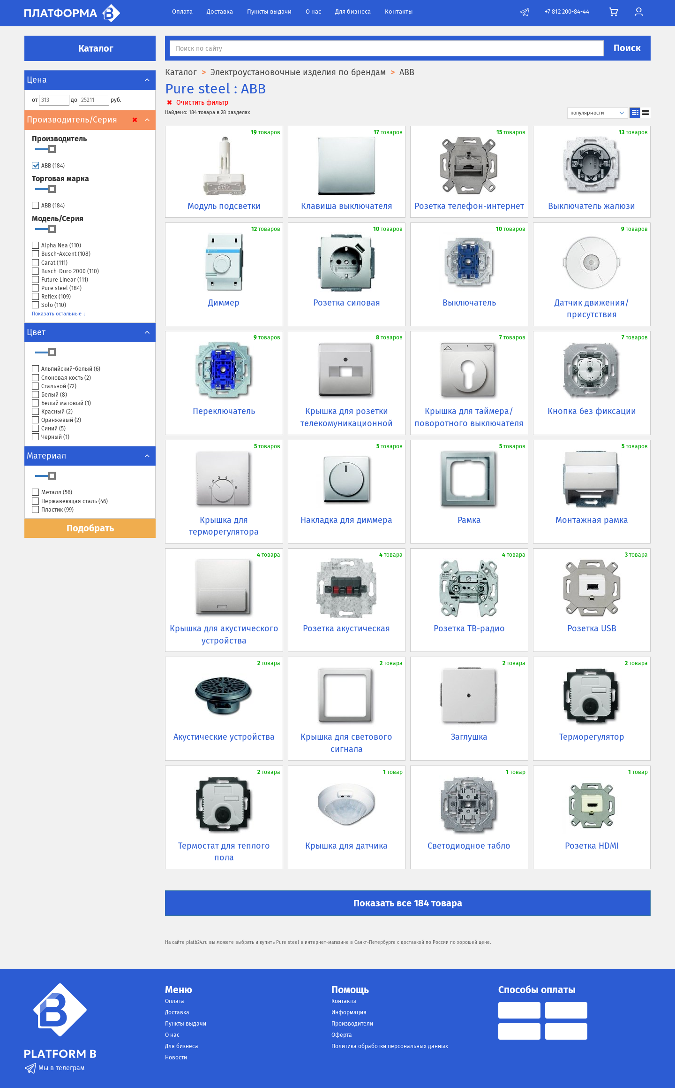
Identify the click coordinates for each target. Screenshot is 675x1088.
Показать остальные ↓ (59, 314)
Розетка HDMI (592, 846)
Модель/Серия (57, 218)
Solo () (49, 305)
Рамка (469, 520)
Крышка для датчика (346, 846)
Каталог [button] (90, 48)
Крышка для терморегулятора (224, 526)
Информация (349, 1012)
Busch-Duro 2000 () (65, 272)
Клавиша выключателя (346, 206)
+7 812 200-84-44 (567, 11)
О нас (313, 11)
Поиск (627, 48)
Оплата (182, 11)
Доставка (220, 11)
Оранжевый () (56, 420)
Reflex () (51, 297)
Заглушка (469, 737)
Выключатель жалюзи (591, 206)
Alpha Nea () (56, 246)
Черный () (50, 437)
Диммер (224, 303)
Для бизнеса (353, 11)
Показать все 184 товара (407, 903)
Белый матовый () (61, 403)
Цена (90, 80)
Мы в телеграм (54, 1068)
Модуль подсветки (224, 206)
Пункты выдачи (269, 11)
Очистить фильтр (196, 103)
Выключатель (469, 303)
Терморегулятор (591, 737)
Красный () (52, 412)
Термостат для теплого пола (224, 852)
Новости (176, 1057)
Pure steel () (57, 288)
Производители (352, 1023)
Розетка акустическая (346, 628)
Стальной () (54, 387)
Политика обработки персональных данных (389, 1046)
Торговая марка (60, 178)
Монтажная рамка (591, 520)
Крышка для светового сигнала (346, 743)
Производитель (59, 138)
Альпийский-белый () (66, 369)
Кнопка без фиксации (592, 411)
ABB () (48, 166)
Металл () (52, 493)
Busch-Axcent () (61, 254)
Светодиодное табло (469, 846)
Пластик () (53, 510)
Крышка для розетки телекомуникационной (346, 417)
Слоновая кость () (61, 378)
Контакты (399, 11)
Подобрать (90, 528)
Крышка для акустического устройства (224, 634)
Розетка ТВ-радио (469, 628)
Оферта (341, 1035)
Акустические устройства (224, 737)
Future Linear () (60, 280)
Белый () (49, 395)
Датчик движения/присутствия (592, 309)
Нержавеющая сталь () (70, 502)
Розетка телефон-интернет (469, 206)
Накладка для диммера (346, 520)
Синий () (49, 429)
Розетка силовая (346, 303)
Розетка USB (591, 628)
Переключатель (224, 411)
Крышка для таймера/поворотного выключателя (469, 417)
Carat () (50, 263)
